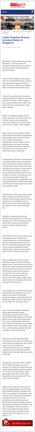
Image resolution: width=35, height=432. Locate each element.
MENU (4, 12)
